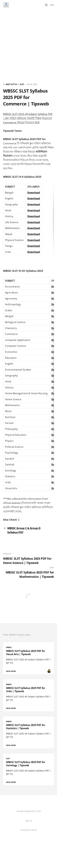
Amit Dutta (11, 84)
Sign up (28, 820)
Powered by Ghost (28, 829)
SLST (22, 84)
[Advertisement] (28, 40)
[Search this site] (46, 5)
